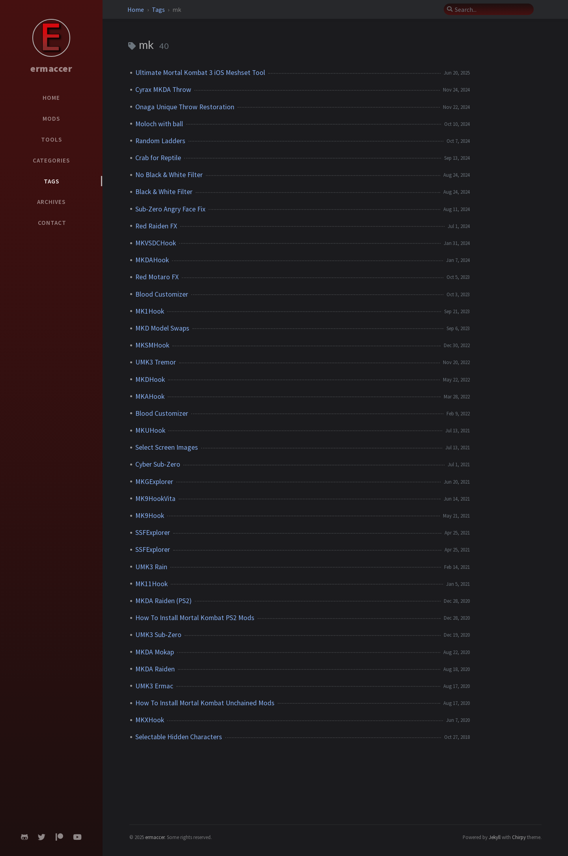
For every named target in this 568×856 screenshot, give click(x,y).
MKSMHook (152, 345)
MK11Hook (151, 583)
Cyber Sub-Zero (157, 464)
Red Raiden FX (156, 226)
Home (136, 9)
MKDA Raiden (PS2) (163, 600)
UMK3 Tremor (155, 362)
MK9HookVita (155, 498)
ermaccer (51, 68)
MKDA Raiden (155, 669)
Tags (159, 9)
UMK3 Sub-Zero (158, 634)
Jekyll (495, 837)
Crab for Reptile (158, 157)
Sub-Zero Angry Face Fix (170, 209)
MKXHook (149, 720)
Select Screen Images (166, 447)
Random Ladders (160, 140)
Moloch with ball (159, 124)
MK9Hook (149, 515)
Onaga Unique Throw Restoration (184, 107)
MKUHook (150, 430)
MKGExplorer (154, 481)
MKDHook (150, 379)
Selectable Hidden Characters (178, 737)
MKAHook (149, 396)
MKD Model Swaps (162, 328)
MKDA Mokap (154, 652)
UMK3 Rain (151, 567)
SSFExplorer (152, 532)
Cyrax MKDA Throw (163, 89)
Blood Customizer (161, 294)
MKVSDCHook (155, 243)
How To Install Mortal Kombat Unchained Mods (205, 703)
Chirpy (519, 837)
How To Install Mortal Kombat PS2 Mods (194, 617)
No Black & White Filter (169, 174)
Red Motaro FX (157, 277)
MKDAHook (152, 260)
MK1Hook (149, 311)
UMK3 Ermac (154, 686)
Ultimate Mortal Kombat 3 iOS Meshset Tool (200, 72)
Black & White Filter (163, 191)
